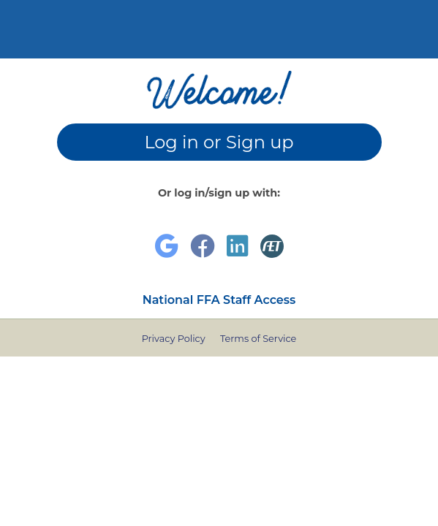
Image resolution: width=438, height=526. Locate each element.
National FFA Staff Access (219, 300)
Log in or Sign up (218, 142)
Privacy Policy (173, 338)
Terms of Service (258, 338)
